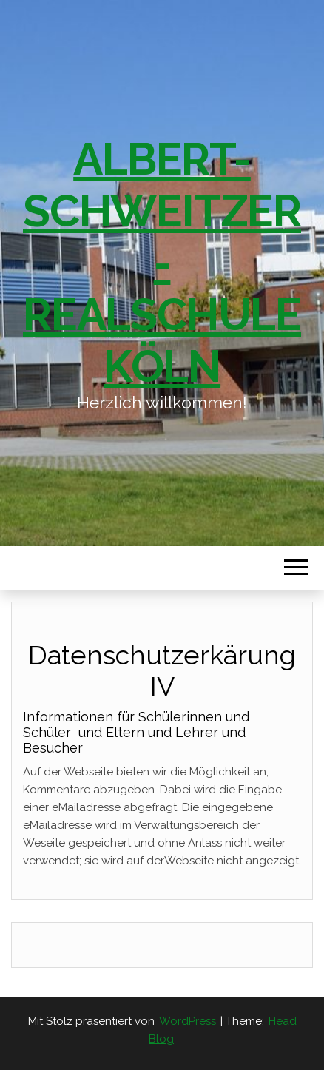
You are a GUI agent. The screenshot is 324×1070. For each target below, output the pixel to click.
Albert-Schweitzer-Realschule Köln (162, 262)
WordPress (187, 1021)
